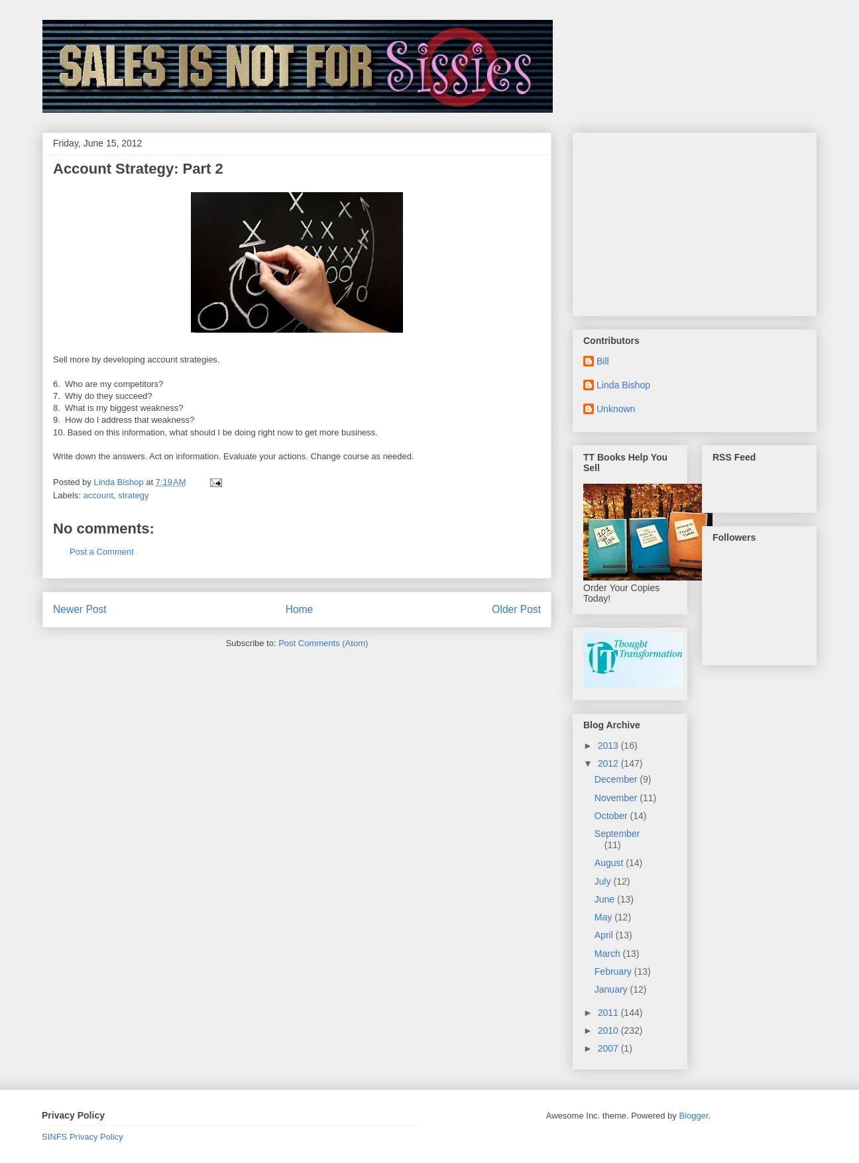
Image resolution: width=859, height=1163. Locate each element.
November (617, 798)
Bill (603, 361)
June (606, 899)
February (614, 971)
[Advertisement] (682, 221)
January (612, 989)
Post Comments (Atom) (323, 643)
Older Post (516, 609)
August (610, 863)
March (609, 953)
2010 (609, 1030)
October (612, 815)
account (99, 495)
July (604, 881)
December (617, 779)
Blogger (693, 1116)
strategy (133, 495)
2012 (609, 763)
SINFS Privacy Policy (82, 1137)
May (604, 917)
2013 (609, 745)
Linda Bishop (623, 385)
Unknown (616, 409)
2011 (609, 1012)
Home (300, 609)
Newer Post (80, 609)
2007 (609, 1048)
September (617, 833)
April (605, 935)
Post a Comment (102, 552)
